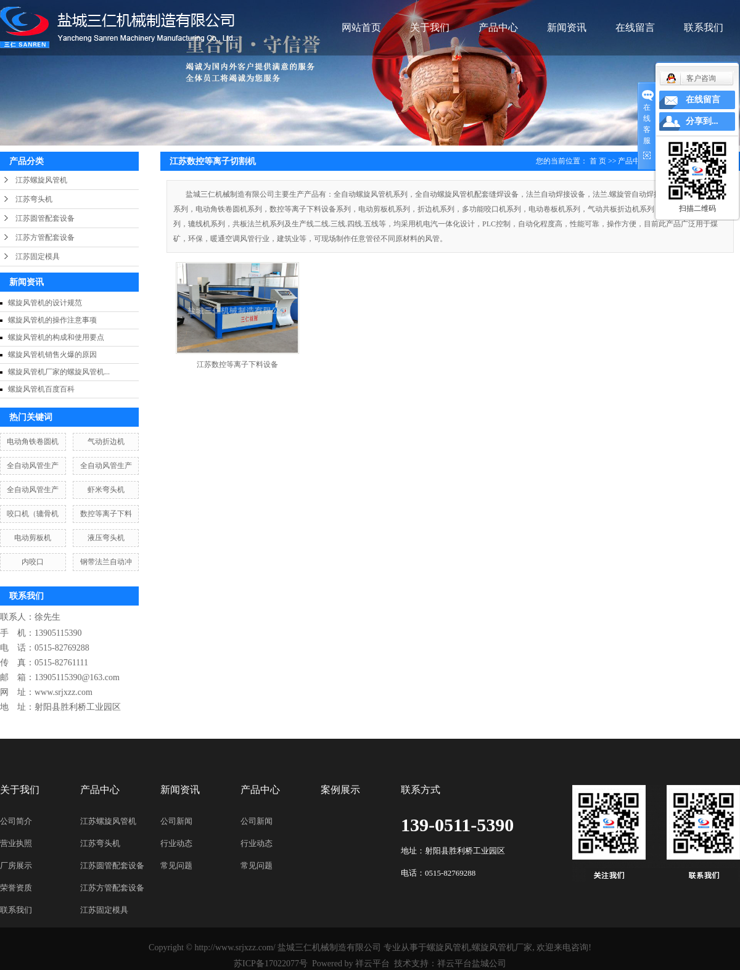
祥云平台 (372, 963)
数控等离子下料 (106, 513)
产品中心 (498, 27)
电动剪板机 (32, 537)
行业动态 (176, 843)
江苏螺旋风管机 (41, 180)
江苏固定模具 (37, 256)
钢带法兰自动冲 (106, 561)
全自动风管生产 (33, 465)
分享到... (702, 121)
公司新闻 (176, 821)
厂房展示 (16, 865)
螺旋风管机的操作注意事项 (52, 320)
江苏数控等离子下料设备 (237, 364)
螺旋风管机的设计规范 (45, 302)
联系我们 (703, 27)
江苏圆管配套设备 (45, 218)
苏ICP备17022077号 (271, 963)
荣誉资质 (16, 887)
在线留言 (635, 27)
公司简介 (16, 821)
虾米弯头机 (106, 489)
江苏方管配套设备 (45, 237)
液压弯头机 (106, 537)
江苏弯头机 (33, 199)
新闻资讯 (566, 27)
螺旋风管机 (448, 947)
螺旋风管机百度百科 (41, 389)
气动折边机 (106, 441)
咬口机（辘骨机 (33, 513)
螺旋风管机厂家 (502, 947)
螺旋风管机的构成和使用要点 (56, 337)
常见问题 (176, 865)
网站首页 (361, 27)
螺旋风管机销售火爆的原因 (52, 354)
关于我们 (430, 27)
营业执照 (16, 843)
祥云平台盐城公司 (471, 963)
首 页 (598, 161)
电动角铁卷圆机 (33, 441)
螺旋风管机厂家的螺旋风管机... (59, 372)
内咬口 (33, 561)
